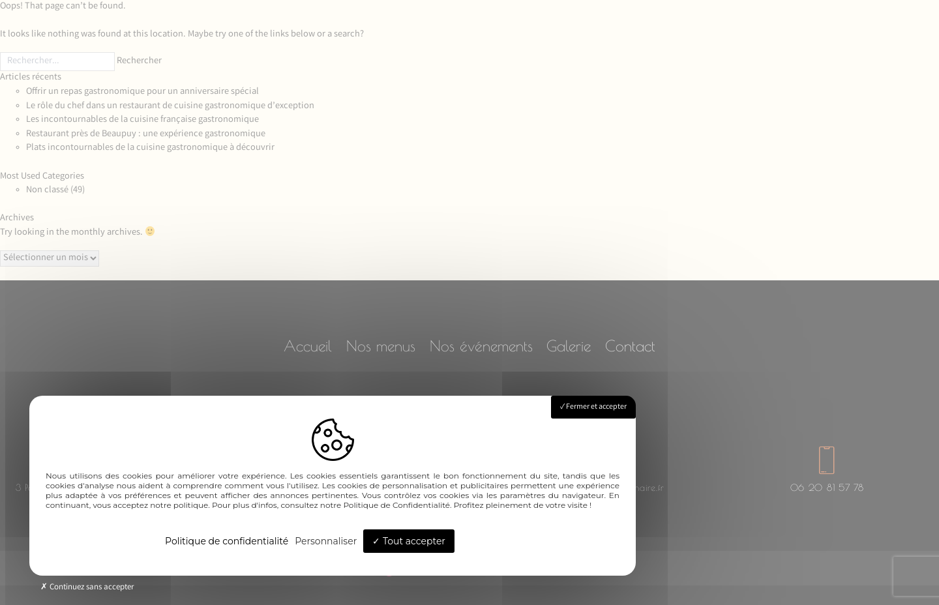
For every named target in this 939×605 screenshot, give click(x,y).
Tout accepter (408, 541)
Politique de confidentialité (226, 541)
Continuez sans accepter (87, 588)
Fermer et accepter (593, 407)
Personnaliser (326, 541)
